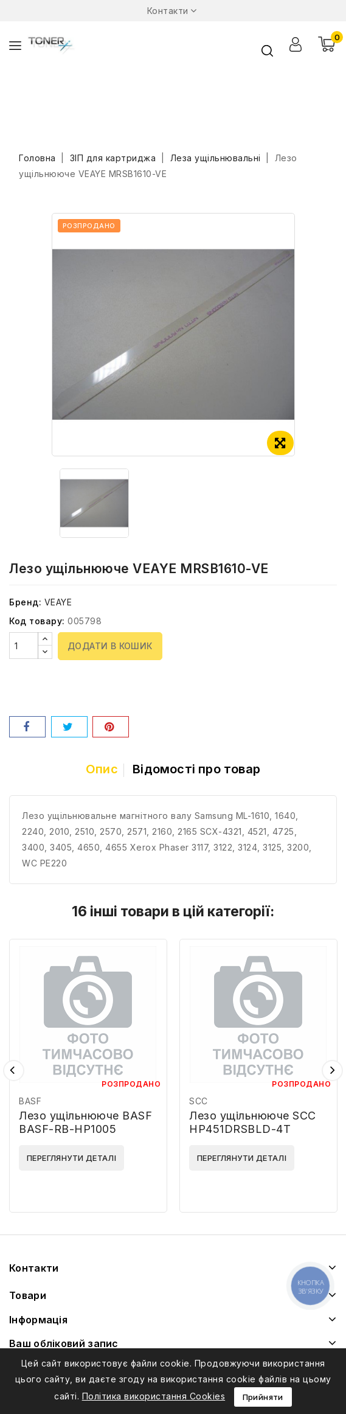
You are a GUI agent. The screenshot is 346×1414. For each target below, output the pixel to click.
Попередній (13, 1070)
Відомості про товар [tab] (196, 769)
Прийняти (263, 1397)
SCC (198, 1101)
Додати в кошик (110, 646)
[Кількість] (23, 645)
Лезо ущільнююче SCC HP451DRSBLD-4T (252, 1122)
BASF (30, 1101)
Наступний (332, 1070)
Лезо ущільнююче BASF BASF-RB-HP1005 (85, 1122)
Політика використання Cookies (154, 1396)
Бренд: (25, 602)
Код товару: (37, 621)
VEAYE (58, 602)
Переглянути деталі (71, 1158)
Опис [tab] (102, 769)
